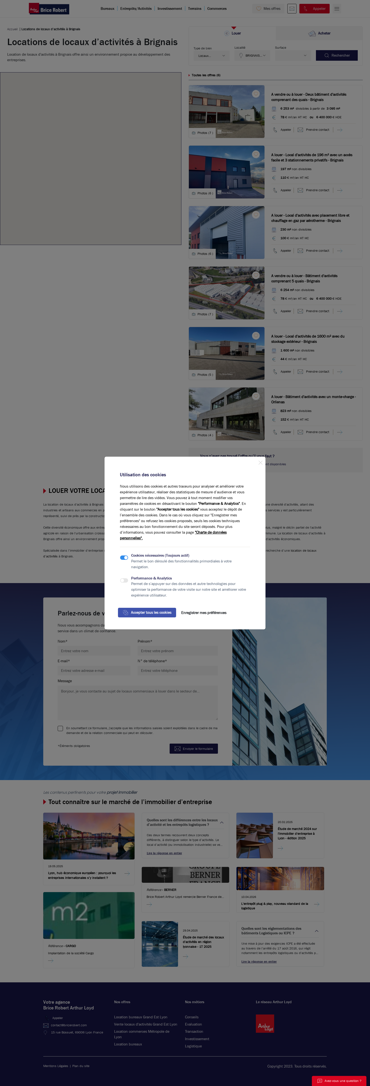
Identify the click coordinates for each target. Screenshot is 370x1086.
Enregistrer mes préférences (203, 612)
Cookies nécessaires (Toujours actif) (160, 555)
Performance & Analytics (151, 578)
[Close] (260, 462)
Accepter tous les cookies (147, 612)
